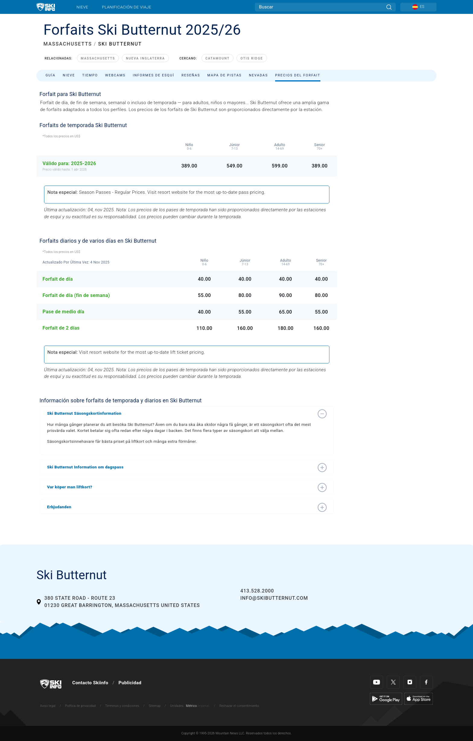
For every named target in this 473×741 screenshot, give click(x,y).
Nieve (82, 7)
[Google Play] (386, 698)
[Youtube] (376, 682)
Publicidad (130, 682)
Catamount (217, 58)
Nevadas (258, 75)
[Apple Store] (418, 698)
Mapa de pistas (224, 75)
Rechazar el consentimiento (239, 705)
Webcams (115, 75)
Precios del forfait (297, 75)
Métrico (191, 705)
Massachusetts (98, 58)
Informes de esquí (153, 75)
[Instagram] (409, 682)
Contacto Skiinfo (90, 682)
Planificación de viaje (126, 7)
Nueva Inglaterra (145, 58)
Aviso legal (48, 705)
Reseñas (191, 75)
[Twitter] (393, 682)
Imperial (203, 705)
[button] (180, 413)
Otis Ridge (251, 58)
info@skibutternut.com (274, 598)
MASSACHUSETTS (67, 44)
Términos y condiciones (122, 705)
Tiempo (90, 75)
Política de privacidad (80, 705)
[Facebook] (426, 682)
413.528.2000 (257, 591)
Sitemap (154, 705)
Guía (51, 75)
